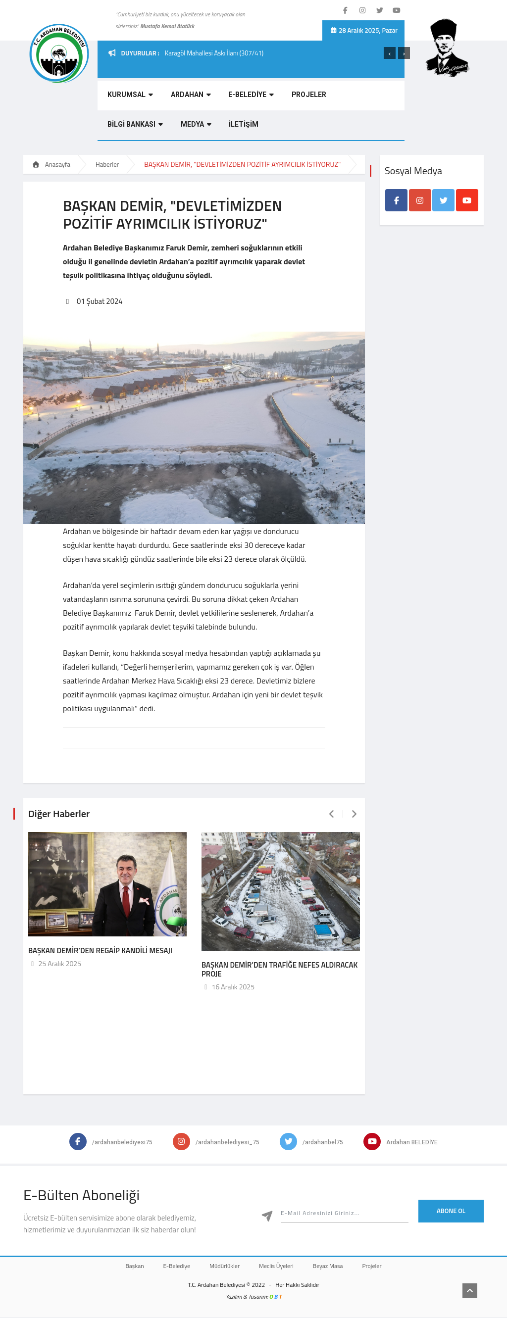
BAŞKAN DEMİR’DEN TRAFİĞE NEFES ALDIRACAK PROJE (279, 970)
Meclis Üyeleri (278, 1266)
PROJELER (301, 97)
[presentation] (390, 53)
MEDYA (120, 126)
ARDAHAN (187, 97)
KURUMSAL (128, 97)
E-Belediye (170, 1266)
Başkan (124, 1266)
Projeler (382, 1266)
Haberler (107, 164)
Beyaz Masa (334, 1266)
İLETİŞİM (167, 126)
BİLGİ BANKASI (362, 97)
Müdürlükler (222, 1266)
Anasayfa (51, 164)
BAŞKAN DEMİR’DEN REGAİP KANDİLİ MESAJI (100, 951)
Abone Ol (451, 1212)
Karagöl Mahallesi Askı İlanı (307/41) (214, 53)
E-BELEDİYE (245, 97)
